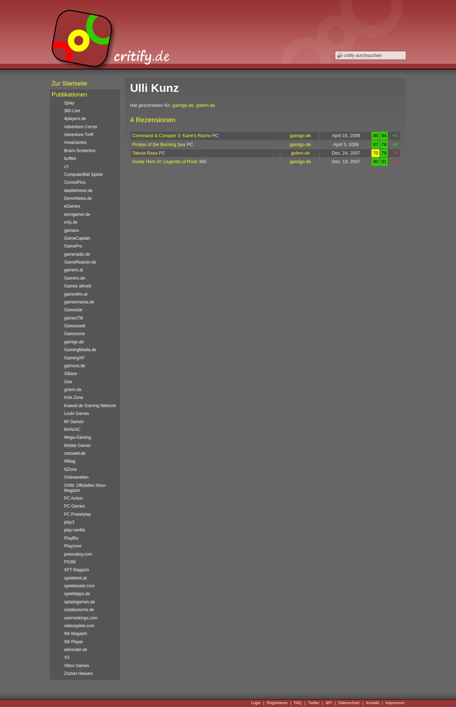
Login (256, 703)
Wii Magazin (75, 633)
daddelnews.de (78, 190)
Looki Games (76, 413)
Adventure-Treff (78, 134)
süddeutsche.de (79, 609)
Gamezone (74, 333)
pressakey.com (78, 554)
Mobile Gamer (77, 445)
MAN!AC (72, 429)
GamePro (73, 246)
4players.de (75, 118)
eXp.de (71, 222)
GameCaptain (77, 238)
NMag (70, 461)
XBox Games (76, 665)
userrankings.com (81, 617)
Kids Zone (73, 397)
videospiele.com (79, 625)
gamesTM (73, 318)
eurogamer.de (77, 214)
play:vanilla (74, 529)
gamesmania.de (79, 302)
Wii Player (73, 641)
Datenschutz (348, 703)
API (329, 703)
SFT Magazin (76, 569)
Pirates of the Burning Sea (158, 144)
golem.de (205, 105)
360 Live (72, 110)
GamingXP (74, 357)
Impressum (395, 703)
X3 (66, 657)
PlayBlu (71, 538)
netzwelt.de (75, 453)
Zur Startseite (69, 83)
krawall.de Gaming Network (90, 405)
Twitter (314, 703)
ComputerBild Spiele (83, 174)
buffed (70, 158)
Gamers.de (74, 278)
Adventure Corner (81, 126)
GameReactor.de (80, 262)
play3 (69, 522)
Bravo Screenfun (79, 150)
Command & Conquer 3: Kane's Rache (171, 135)
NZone (70, 469)
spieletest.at (75, 578)
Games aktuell (77, 286)
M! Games (74, 421)
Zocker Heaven (78, 673)
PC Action (73, 498)
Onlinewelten (76, 477)
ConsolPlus (75, 182)
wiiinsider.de (75, 649)
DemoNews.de (78, 198)
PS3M (70, 562)
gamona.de (74, 365)
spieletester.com (79, 585)
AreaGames (75, 142)
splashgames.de (79, 601)
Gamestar (73, 309)
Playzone (73, 546)
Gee (68, 381)
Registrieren (277, 703)
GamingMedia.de (80, 349)
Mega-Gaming (77, 437)
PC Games (74, 506)
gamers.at (73, 269)
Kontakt (372, 703)
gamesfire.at (75, 294)
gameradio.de (77, 254)
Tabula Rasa (144, 153)
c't (66, 166)
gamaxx (71, 230)
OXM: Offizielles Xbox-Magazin (85, 488)
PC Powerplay (77, 514)
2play (69, 102)
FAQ (298, 703)
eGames (72, 206)
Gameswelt (74, 325)
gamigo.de (183, 105)
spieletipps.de (77, 593)
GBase (70, 373)
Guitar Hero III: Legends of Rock (165, 161)
